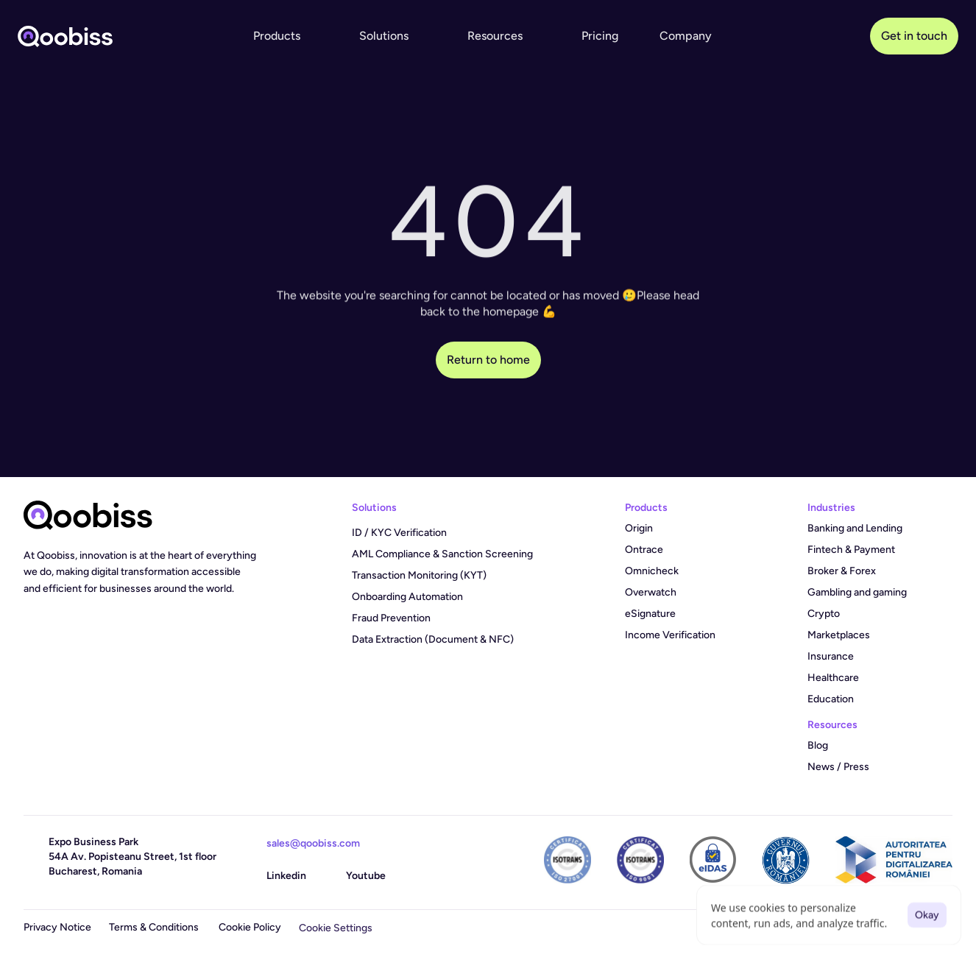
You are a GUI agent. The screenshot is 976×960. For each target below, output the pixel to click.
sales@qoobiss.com (313, 843)
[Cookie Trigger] (335, 928)
